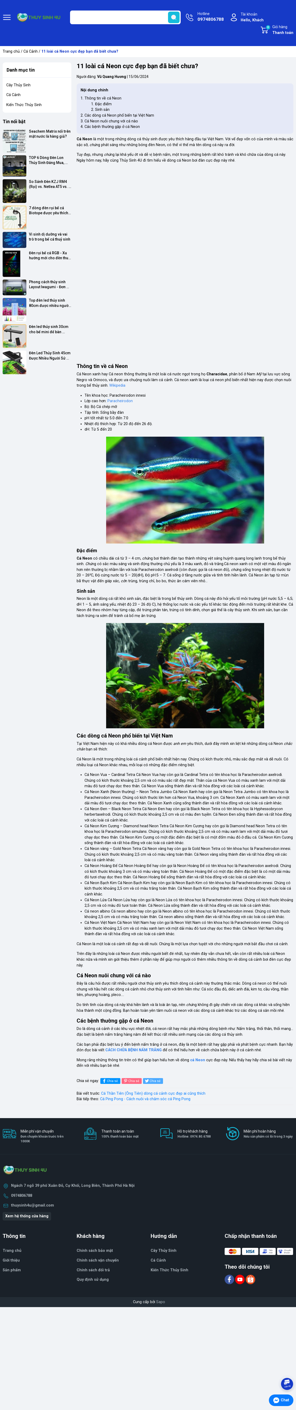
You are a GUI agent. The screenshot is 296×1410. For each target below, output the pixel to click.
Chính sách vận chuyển (98, 1260)
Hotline (211, 17)
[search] (174, 17)
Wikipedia (117, 385)
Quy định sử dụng (93, 1279)
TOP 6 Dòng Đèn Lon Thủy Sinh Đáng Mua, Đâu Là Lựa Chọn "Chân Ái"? (48, 160)
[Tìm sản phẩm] (125, 17)
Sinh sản (102, 109)
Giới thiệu (11, 1260)
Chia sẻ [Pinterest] (131, 1081)
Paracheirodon (120, 401)
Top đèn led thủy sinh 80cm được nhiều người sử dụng (49, 303)
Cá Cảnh (30, 51)
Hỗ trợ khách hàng (194, 1134)
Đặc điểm (103, 104)
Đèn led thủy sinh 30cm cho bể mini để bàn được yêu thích (49, 329)
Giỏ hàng (279, 30)
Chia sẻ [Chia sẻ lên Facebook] (110, 1081)
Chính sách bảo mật (95, 1250)
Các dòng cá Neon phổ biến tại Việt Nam (119, 115)
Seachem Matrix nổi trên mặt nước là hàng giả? (50, 134)
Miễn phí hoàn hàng (268, 1134)
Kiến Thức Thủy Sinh (24, 105)
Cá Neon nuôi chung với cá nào (111, 121)
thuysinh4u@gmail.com (32, 1205)
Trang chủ (11, 51)
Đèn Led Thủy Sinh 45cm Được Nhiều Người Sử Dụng (50, 356)
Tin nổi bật (14, 121)
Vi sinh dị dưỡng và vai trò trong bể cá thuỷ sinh (49, 237)
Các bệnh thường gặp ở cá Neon (112, 126)
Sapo (160, 1302)
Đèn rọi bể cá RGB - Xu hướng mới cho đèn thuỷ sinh (50, 256)
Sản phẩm (12, 1270)
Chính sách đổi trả (93, 1270)
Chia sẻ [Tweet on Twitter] (152, 1081)
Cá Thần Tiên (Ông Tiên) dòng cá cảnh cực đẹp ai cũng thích (153, 1093)
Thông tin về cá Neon (103, 98)
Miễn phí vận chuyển (46, 1136)
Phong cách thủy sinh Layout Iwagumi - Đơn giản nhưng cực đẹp (47, 285)
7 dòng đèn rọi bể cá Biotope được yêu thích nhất (49, 211)
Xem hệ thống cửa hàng (26, 1216)
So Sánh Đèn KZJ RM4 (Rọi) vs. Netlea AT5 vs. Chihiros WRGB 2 (48, 184)
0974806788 (21, 1195)
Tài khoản (252, 17)
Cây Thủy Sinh (18, 85)
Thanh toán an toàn (120, 1134)
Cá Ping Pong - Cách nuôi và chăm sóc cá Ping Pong (145, 1099)
